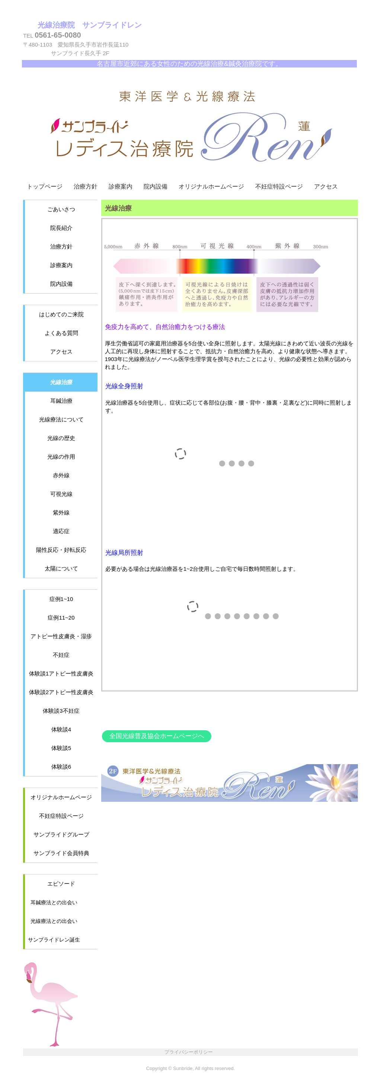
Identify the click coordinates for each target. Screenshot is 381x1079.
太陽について (61, 568)
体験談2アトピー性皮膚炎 (61, 692)
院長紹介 (61, 228)
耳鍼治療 (61, 401)
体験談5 (61, 748)
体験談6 (61, 766)
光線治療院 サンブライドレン (90, 25)
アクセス (326, 186)
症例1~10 (61, 599)
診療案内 (120, 186)
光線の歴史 (61, 438)
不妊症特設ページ (279, 186)
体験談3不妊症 (61, 711)
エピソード (61, 883)
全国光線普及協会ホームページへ (156, 736)
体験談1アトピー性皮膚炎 (61, 673)
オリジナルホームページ (211, 186)
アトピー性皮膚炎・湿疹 (61, 636)
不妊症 (61, 655)
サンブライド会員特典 (61, 853)
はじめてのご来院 (61, 314)
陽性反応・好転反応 (61, 550)
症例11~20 (61, 617)
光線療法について (61, 419)
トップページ (45, 186)
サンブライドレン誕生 (54, 940)
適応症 (61, 531)
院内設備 (155, 186)
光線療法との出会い (54, 921)
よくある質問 (61, 333)
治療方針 (85, 186)
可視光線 (61, 494)
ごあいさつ (61, 209)
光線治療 (61, 382)
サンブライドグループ (61, 834)
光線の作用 (61, 456)
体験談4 (61, 729)
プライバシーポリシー (188, 1052)
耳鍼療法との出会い (54, 902)
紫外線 (61, 512)
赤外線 (61, 475)
